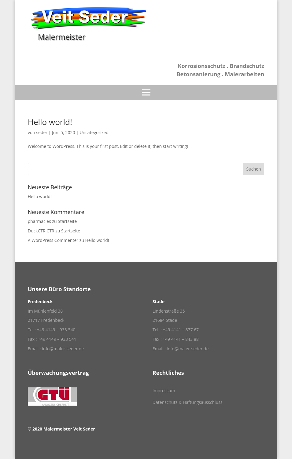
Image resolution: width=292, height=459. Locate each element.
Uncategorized (93, 132)
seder (41, 132)
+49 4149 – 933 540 (56, 330)
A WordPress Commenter (53, 240)
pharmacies (39, 221)
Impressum (164, 390)
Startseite (67, 221)
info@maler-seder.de (63, 349)
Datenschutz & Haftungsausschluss (188, 402)
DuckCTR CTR (41, 231)
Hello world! (50, 121)
